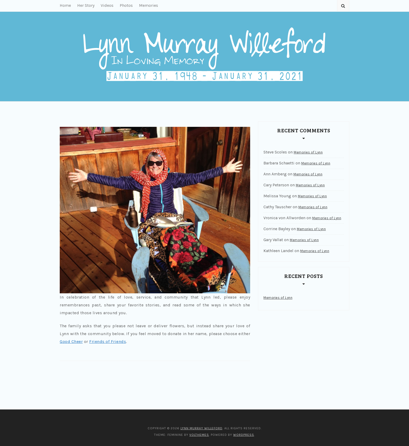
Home (65, 5)
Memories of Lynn (308, 152)
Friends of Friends (107, 341)
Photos (126, 5)
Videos (107, 5)
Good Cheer (71, 341)
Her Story (85, 5)
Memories (148, 5)
